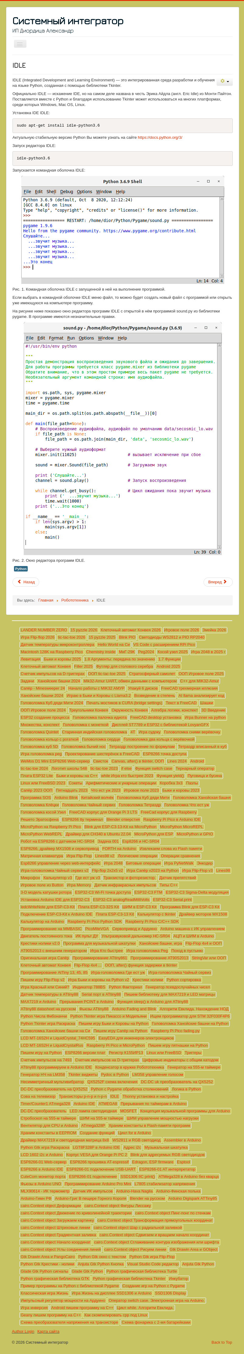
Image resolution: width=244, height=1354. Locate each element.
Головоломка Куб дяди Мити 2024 (52, 703)
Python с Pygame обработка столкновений (129, 1089)
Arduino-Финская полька (178, 1191)
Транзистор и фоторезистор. (129, 877)
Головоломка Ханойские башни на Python (190, 1023)
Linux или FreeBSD (164, 1052)
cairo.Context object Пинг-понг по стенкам (173, 1213)
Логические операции (137, 856)
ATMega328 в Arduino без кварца (189, 1176)
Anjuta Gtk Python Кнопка (101, 1264)
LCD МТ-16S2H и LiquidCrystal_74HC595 (58, 1038)
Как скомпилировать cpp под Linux (115, 1315)
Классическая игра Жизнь (44, 1293)
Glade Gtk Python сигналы (44, 1271)
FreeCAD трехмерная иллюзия (189, 688)
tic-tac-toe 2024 (34, 768)
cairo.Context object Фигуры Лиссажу (117, 1205)
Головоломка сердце (101, 739)
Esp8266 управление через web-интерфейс (60, 863)
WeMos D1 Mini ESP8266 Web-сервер (55, 761)
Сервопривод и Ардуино (134, 928)
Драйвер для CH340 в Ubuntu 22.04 (98, 834)
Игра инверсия (34, 1307)
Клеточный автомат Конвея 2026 (131, 630)
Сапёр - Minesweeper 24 (43, 688)
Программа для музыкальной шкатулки (99, 943)
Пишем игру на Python (41, 1052)
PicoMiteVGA (97, 928)
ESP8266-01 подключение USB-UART (101, 1169)
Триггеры (193, 1052)
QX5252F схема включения (112, 1081)
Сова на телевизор (38, 1096)
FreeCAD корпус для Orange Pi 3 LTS (103, 812)
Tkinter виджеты (83, 1074)
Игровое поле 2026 (181, 630)
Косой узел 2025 (173, 652)
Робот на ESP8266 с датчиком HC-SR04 (57, 841)
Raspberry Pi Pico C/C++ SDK (152, 921)
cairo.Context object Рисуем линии (135, 1249)
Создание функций (97, 1133)
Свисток (100, 761)
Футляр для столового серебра (124, 666)
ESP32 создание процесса (45, 717)
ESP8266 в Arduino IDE (42, 1169)
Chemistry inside (100, 652)
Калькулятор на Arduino (42, 921)
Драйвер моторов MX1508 (203, 914)
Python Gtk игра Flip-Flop (152, 1256)
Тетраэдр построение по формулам (142, 746)
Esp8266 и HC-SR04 (140, 841)
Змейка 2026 (214, 630)
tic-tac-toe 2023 (104, 768)
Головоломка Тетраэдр (140, 805)
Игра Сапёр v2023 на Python (153, 870)
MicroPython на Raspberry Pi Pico (51, 826)
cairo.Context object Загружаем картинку (57, 1220)
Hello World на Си (114, 644)
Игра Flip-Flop (79, 856)
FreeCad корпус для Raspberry (169, 812)
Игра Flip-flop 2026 (37, 637)
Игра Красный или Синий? (45, 987)
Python (20, 569)
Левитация (30, 659)
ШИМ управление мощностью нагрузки (163, 1118)
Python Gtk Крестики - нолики (47, 1264)
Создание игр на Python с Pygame (153, 1286)
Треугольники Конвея (88, 710)
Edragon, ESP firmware (152, 1162)
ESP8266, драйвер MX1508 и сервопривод (60, 848)
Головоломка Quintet (39, 732)
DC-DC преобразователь (43, 1111)
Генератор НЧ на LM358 (43, 1074)
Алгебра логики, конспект (174, 710)
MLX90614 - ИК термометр (45, 1191)
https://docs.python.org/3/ (160, 137)
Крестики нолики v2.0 (40, 943)
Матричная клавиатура (42, 856)
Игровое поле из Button (42, 885)
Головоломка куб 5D (39, 746)
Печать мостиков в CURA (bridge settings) (124, 703)
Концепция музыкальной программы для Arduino (185, 1111)
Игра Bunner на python (205, 717)
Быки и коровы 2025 (62, 659)
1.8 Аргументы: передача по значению (120, 659)
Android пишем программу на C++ (82, 1307)
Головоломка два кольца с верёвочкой (159, 739)
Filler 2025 (83, 666)
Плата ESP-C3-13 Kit (115, 914)
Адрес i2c (132, 1147)
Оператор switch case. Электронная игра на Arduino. (157, 1300)
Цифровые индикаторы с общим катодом (180, 1060)
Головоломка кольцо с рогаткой (49, 739)
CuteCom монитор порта (43, 1176)
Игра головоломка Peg (147, 950)
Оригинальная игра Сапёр (45, 958)
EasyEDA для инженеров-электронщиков (136, 1038)
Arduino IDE (84, 1103)
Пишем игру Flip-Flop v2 (42, 979)
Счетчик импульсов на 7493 (46, 1060)
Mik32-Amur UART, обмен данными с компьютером (130, 681)
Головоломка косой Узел (43, 812)
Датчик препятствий (177, 877)
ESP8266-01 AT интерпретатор (167, 1169)
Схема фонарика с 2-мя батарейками (156, 1322)
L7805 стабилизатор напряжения (164, 1184)
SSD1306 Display (170, 1293)
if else (126, 768)
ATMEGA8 (108, 1103)
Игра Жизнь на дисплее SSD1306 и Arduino (112, 1293)
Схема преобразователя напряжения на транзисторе (69, 1322)
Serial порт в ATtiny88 (101, 994)
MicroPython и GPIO (195, 834)
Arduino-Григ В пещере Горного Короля (90, 1198)
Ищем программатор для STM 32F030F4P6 (190, 1016)
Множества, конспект (40, 724)
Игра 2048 (113, 863)
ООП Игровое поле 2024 (43, 710)
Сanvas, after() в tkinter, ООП (138, 761)
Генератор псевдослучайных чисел (178, 987)
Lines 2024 (177, 761)
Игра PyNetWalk (178, 863)
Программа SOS (36, 797)
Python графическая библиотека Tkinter (129, 1278)
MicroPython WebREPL (41, 834)
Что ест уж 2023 (105, 790)
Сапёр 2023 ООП (36, 790)
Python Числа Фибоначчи (44, 1016)
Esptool (183, 1162)
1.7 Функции (170, 659)
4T (133, 732)
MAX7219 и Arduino (38, 1001)
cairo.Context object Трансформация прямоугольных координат (155, 1220)
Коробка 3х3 (171, 783)
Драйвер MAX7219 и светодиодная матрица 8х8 (65, 1140)
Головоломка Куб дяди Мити (143, 797)
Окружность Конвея (130, 710)
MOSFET (128, 1111)
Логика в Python (186, 1089)
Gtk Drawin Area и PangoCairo (48, 1256)
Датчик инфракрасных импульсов (125, 885)
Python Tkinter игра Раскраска (48, 1023)
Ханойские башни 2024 (58, 681)
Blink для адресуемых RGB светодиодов (167, 1154)
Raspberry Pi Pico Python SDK (95, 921)
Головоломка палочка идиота (100, 717)
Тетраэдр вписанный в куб (202, 746)
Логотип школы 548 (69, 768)
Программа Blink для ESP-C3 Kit (189, 907)
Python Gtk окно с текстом (102, 1256)
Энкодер (204, 863)
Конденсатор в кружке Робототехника (129, 1067)
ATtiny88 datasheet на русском (48, 1009)
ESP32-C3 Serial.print (172, 899)
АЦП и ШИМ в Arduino (193, 936)
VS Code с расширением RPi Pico (164, 644)
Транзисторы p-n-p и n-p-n (83, 1096)
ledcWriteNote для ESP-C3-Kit (48, 907)
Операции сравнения (180, 856)
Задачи (27, 681)
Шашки (206, 703)
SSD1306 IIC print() (137, 1176)
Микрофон (30, 877)
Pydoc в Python (115, 1074)
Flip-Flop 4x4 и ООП (204, 943)
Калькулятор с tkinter (157, 914)
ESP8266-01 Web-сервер (43, 1162)
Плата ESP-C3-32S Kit (98, 907)
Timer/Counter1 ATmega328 (45, 1103)
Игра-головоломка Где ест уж (118, 972)
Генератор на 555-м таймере (194, 1067)
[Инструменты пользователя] (225, 81)
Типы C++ (169, 885)
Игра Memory (79, 885)
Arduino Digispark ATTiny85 (192, 1198)
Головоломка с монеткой (85, 724)
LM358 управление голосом (157, 1074)
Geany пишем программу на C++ (51, 1315)
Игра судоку (150, 732)
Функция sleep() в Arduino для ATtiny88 (152, 1001)
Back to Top (221, 1342)
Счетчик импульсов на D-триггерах (53, 673)
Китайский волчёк (97, 797)
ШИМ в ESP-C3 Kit (139, 907)
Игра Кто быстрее (106, 950)
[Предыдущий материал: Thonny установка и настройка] (25, 582)
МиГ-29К (127, 652)
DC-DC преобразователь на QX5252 (54, 1089)
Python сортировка (184, 979)
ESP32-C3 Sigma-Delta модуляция (197, 892)
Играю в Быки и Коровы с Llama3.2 (99, 695)
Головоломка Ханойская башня (202, 797)
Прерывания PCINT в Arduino (86, 1001)
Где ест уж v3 (87, 877)
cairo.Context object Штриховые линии (55, 1227)
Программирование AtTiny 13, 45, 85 (54, 972)
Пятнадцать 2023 (72, 790)
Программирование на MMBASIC (51, 928)
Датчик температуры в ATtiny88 (49, 994)
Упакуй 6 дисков (143, 688)
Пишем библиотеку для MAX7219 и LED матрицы (169, 994)
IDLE (114, 1096)
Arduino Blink (66, 797)
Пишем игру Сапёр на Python (120, 1030)
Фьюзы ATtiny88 (94, 1009)
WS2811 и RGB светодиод (136, 1140)
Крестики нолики (148, 979)
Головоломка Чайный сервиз (88, 805)
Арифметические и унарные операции (121, 783)
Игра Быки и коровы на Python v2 (98, 979)
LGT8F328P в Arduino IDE (96, 1147)
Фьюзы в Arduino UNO (41, 1184)
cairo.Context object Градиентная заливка (58, 1235)
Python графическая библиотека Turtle (141, 1271)
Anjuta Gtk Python (198, 1264)
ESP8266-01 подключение (93, 1176)
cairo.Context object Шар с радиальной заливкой (138, 1227)
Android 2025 (168, 666)
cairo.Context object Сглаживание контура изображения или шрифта (156, 1242)
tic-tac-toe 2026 (71, 637)
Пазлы (192, 783)
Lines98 (223, 870)
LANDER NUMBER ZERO (44, 630)
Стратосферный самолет (152, 673)
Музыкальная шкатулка (166, 1147)
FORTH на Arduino (119, 848)
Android (197, 761)
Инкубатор (178, 1278)
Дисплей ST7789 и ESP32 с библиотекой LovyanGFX (160, 724)
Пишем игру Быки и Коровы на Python (113, 1023)
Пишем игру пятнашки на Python (178, 1045)
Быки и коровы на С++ (76, 775)
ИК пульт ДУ (87, 936)
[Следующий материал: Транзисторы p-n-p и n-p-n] (218, 582)
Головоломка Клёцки (40, 805)
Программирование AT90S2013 (159, 958)
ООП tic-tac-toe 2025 (107, 673)
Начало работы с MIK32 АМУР (96, 688)
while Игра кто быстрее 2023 (127, 775)
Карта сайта (48, 1331)
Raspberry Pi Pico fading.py (175, 1030)
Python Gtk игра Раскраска (45, 1147)
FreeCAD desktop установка (155, 717)
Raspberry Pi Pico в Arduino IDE (171, 819)
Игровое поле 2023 (141, 790)
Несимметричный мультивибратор (52, 1081)
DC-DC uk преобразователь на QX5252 (177, 1081)
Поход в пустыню (187, 950)
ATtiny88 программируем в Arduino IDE (56, 1067)
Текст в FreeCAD (181, 703)
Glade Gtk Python (87, 1271)
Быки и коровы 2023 (181, 790)
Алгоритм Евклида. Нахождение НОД (194, 1009)
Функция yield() (170, 775)
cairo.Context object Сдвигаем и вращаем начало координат (154, 1235)
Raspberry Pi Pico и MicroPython (116, 1045)
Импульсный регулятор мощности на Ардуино (63, 1300)
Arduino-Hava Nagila (134, 1191)
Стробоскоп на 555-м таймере (48, 1118)
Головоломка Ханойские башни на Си (55, 1030)
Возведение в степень (154, 695)
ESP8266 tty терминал (82, 819)
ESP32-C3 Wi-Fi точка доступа (103, 892)
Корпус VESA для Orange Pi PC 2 (96, 1154)
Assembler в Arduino (182, 1140)
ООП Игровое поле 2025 (201, 673)
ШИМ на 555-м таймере (101, 1118)
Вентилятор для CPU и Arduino (49, 1125)
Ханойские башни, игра (160, 943)
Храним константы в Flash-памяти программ (149, 1125)
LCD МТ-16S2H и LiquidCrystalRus (52, 1045)
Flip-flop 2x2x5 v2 (107, 870)
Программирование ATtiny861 (99, 958)
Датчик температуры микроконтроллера (57, 644)
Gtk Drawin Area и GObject (194, 1249)
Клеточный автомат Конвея (46, 666)
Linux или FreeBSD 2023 (43, 783)
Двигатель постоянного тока (46, 936)
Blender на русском (147, 1198)
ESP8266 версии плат (85, 1052)
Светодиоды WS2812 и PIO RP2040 (171, 637)
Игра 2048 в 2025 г (208, 652)
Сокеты (75, 783)
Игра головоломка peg (41, 754)
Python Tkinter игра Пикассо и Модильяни (108, 1016)
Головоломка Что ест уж (186, 805)
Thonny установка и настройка (151, 1096)
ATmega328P (93, 1125)
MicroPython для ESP (153, 834)
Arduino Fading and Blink (134, 1009)
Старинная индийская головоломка (94, 732)
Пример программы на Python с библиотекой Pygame (70, 1286)
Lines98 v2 (104, 856)
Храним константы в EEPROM (48, 1133)
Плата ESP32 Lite (37, 775)
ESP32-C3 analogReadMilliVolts (121, 899)
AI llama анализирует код (201, 695)
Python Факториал (125, 987)
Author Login (23, 1331)
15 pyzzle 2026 (84, 630)
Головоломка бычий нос (83, 746)
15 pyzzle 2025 (102, 637)
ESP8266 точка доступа (164, 754)
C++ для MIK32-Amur (199, 681)
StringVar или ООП (209, 958)
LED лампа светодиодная (93, 1111)
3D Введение (213, 710)
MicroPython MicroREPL (181, 826)
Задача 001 (108, 841)
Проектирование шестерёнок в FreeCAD (102, 754)
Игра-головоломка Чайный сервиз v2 (55, 870)
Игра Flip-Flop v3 (197, 870)
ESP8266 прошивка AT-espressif (99, 1162)
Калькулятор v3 (58, 877)
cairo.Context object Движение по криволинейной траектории (76, 1213)
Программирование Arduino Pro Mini (98, 1184)
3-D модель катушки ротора (46, 892)
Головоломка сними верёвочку (192, 732)
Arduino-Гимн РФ (36, 1198)
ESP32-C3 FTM (148, 892)
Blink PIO (127, 637)
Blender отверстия (123, 819)
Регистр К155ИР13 (126, 1052)
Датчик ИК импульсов (93, 1191)
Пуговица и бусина (205, 775)
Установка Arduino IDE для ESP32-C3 (55, 899)
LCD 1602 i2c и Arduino (42, 1154)
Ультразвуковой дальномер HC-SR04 (136, 936)
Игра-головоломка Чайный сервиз (179, 972)
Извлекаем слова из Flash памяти (171, 848)
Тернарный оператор (195, 768)
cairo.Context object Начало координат (56, 1242)
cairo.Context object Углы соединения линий (61, 1249)
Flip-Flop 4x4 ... (88, 965)
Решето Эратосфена (40, 819)
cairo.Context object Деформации (51, 1205)
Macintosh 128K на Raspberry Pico (52, 652)
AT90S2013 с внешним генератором (54, 950)
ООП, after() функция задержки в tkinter (141, 965)
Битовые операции (143, 863)
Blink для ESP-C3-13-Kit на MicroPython (121, 826)
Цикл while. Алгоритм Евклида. (145, 1307)
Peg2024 (146, 652)
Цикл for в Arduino (134, 1133)
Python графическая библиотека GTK (55, 1278)
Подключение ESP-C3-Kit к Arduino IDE (56, 914)
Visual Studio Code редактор (153, 1264)
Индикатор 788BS (89, 987)
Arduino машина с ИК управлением (192, 928)
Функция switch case (153, 768)
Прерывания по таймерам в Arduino (153, 1103)
